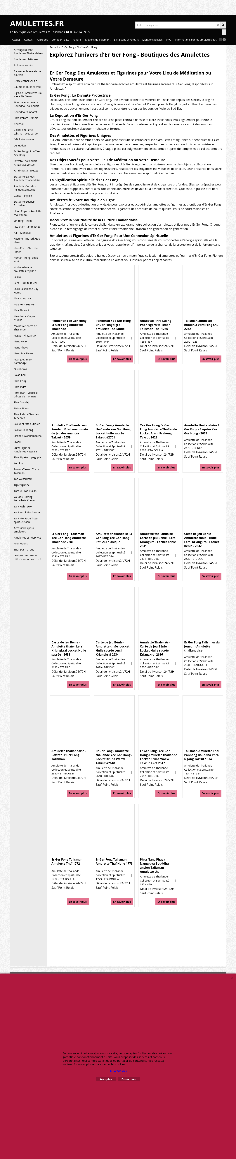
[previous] (220, 39)
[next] (224, 39)
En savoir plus (78, 359)
